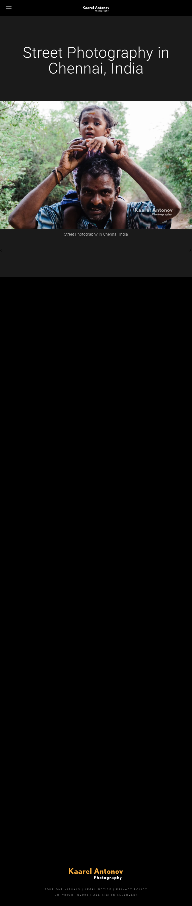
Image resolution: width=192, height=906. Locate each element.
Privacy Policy (132, 889)
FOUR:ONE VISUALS (62, 889)
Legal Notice (98, 889)
